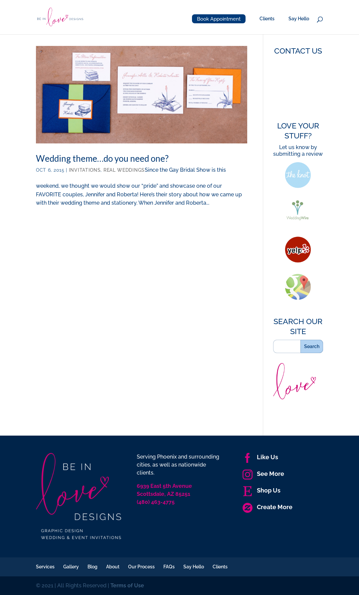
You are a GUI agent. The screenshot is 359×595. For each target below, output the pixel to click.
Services (45, 566)
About (112, 566)
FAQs (169, 566)
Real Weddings (124, 170)
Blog (92, 566)
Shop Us (261, 490)
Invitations (85, 170)
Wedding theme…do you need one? (102, 158)
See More (263, 473)
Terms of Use (127, 585)
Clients (267, 18)
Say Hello (298, 18)
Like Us (260, 457)
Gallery (71, 566)
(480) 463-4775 (156, 502)
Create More (267, 506)
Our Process (141, 566)
